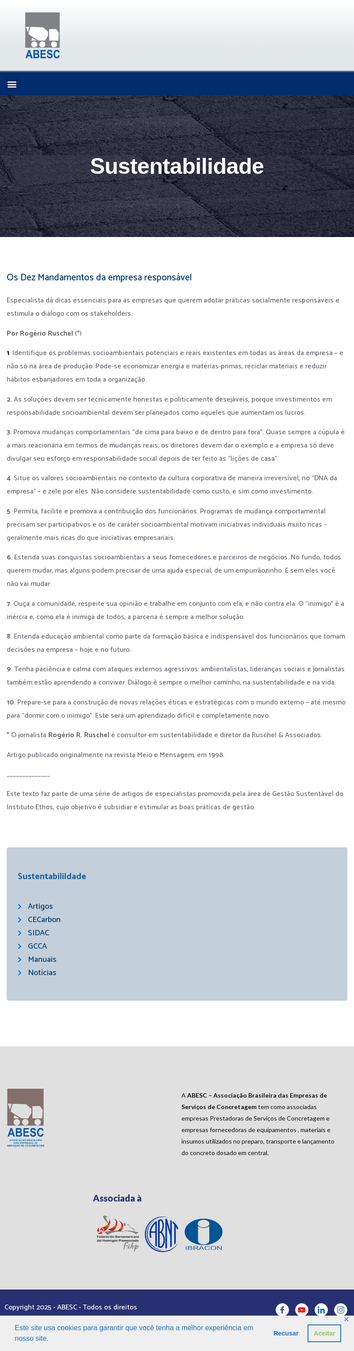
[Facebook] (282, 1313)
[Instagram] (340, 1313)
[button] (11, 84)
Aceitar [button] (324, 1333)
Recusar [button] (286, 1333)
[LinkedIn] (321, 1313)
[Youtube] (301, 1313)
